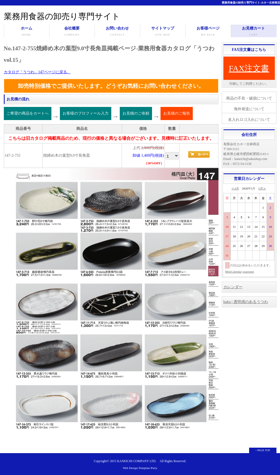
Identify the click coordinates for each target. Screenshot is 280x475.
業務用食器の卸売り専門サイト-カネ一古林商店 (251, 2)
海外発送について (249, 109)
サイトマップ (162, 31)
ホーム (26, 31)
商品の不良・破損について (249, 98)
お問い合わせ (117, 31)
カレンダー (233, 287)
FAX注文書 (249, 68)
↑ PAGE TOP (262, 450)
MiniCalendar (233, 271)
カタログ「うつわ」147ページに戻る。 (37, 72)
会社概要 (72, 31)
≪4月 (235, 188)
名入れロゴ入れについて (249, 120)
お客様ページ (208, 31)
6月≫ (262, 188)
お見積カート (253, 31)
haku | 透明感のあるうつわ (245, 302)
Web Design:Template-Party (140, 468)
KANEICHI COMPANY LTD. (136, 461)
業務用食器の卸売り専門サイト (62, 16)
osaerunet (248, 271)
